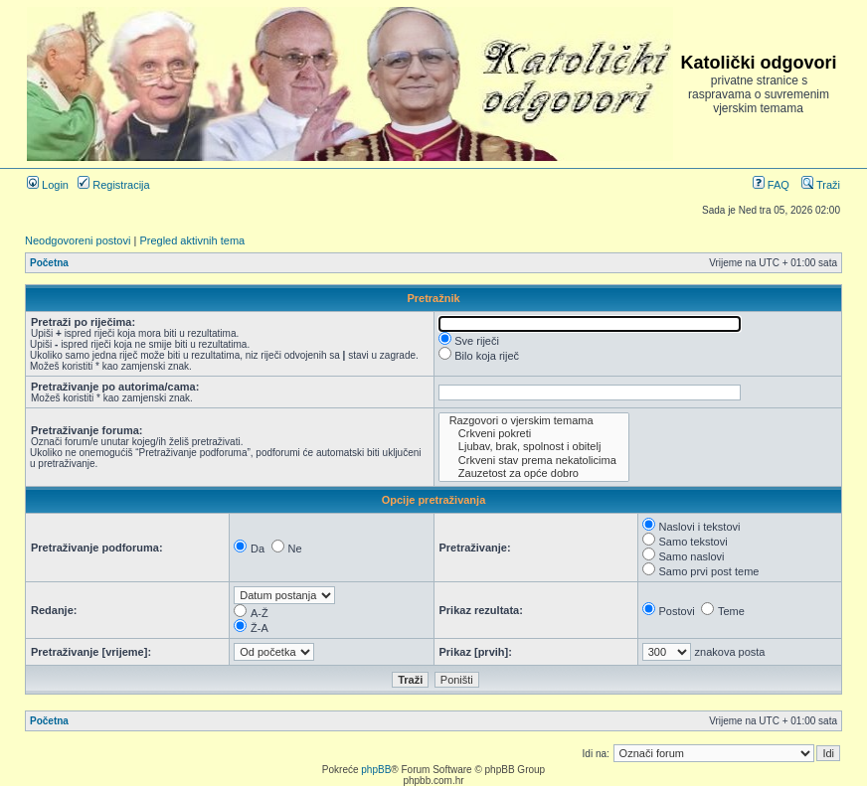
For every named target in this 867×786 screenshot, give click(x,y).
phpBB (376, 769)
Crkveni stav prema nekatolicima (533, 460)
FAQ (771, 185)
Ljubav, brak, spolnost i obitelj (533, 446)
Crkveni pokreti (533, 433)
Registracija (114, 185)
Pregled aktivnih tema (192, 240)
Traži (820, 185)
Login (48, 185)
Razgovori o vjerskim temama (533, 420)
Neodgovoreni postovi (77, 240)
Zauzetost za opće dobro (533, 473)
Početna (49, 262)
